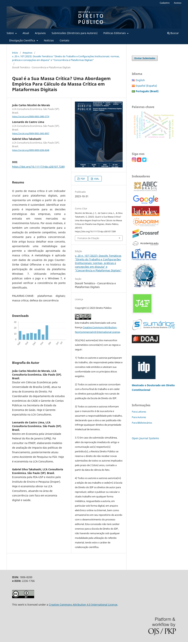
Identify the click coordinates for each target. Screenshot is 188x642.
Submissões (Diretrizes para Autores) (74, 33)
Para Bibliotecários (142, 422)
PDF (82, 178)
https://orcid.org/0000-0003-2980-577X (30, 116)
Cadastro (165, 2)
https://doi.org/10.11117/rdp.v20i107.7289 (38, 166)
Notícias (49, 40)
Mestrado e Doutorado (146, 385)
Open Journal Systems (145, 438)
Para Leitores (139, 411)
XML (96, 178)
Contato (64, 40)
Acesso (177, 2)
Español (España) (146, 85)
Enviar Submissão (144, 58)
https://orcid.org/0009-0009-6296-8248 (30, 150)
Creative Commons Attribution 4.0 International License (83, 604)
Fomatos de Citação (88, 238)
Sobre (11, 33)
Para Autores (139, 417)
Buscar (173, 33)
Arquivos (40, 33)
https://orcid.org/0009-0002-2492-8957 (30, 133)
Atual (26, 33)
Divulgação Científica (22, 40)
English (140, 80)
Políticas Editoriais (114, 33)
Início (15, 52)
